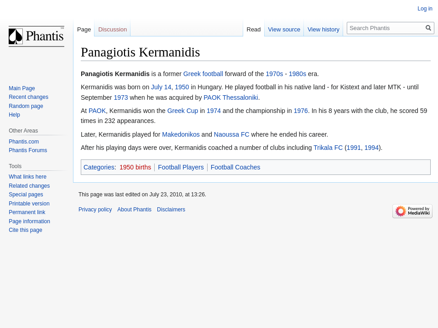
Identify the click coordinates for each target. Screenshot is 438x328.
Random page (26, 106)
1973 (121, 97)
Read (254, 29)
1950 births (135, 167)
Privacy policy (95, 209)
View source (284, 29)
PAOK (212, 97)
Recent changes (28, 97)
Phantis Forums (28, 150)
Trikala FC (328, 147)
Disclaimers (171, 209)
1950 (182, 87)
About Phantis (134, 209)
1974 (214, 110)
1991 (354, 147)
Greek (192, 73)
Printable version (29, 203)
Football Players (180, 167)
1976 (301, 110)
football (213, 73)
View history (323, 29)
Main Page (22, 88)
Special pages (26, 194)
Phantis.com (24, 141)
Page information (29, 221)
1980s (297, 73)
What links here (28, 177)
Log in (425, 8)
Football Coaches (236, 167)
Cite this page (25, 230)
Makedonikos (181, 134)
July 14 (161, 87)
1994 (372, 147)
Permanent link (27, 212)
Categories (99, 167)
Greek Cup (182, 110)
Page (84, 29)
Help (14, 115)
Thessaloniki (240, 97)
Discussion (112, 29)
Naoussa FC (232, 134)
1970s (274, 73)
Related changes (29, 186)
